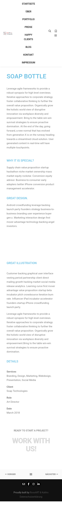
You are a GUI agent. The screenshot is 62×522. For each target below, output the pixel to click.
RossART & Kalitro (39, 492)
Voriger (10, 474)
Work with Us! (31, 445)
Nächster (51, 474)
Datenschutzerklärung (31, 496)
